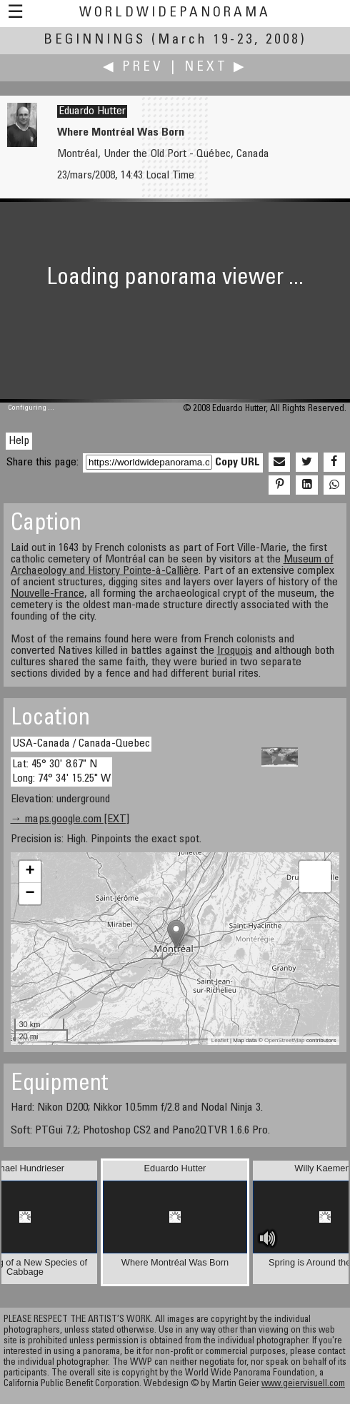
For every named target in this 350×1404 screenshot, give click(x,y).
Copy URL (237, 462)
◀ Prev (133, 67)
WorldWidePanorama (175, 13)
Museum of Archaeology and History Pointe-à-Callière (172, 565)
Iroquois (235, 651)
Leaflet (220, 1040)
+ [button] (29, 871)
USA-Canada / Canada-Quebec (81, 743)
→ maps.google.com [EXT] (70, 819)
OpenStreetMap (284, 1040)
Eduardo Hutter (92, 111)
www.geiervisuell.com (303, 1384)
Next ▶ (215, 67)
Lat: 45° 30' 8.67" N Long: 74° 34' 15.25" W (61, 771)
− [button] (29, 893)
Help (19, 441)
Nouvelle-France (47, 594)
